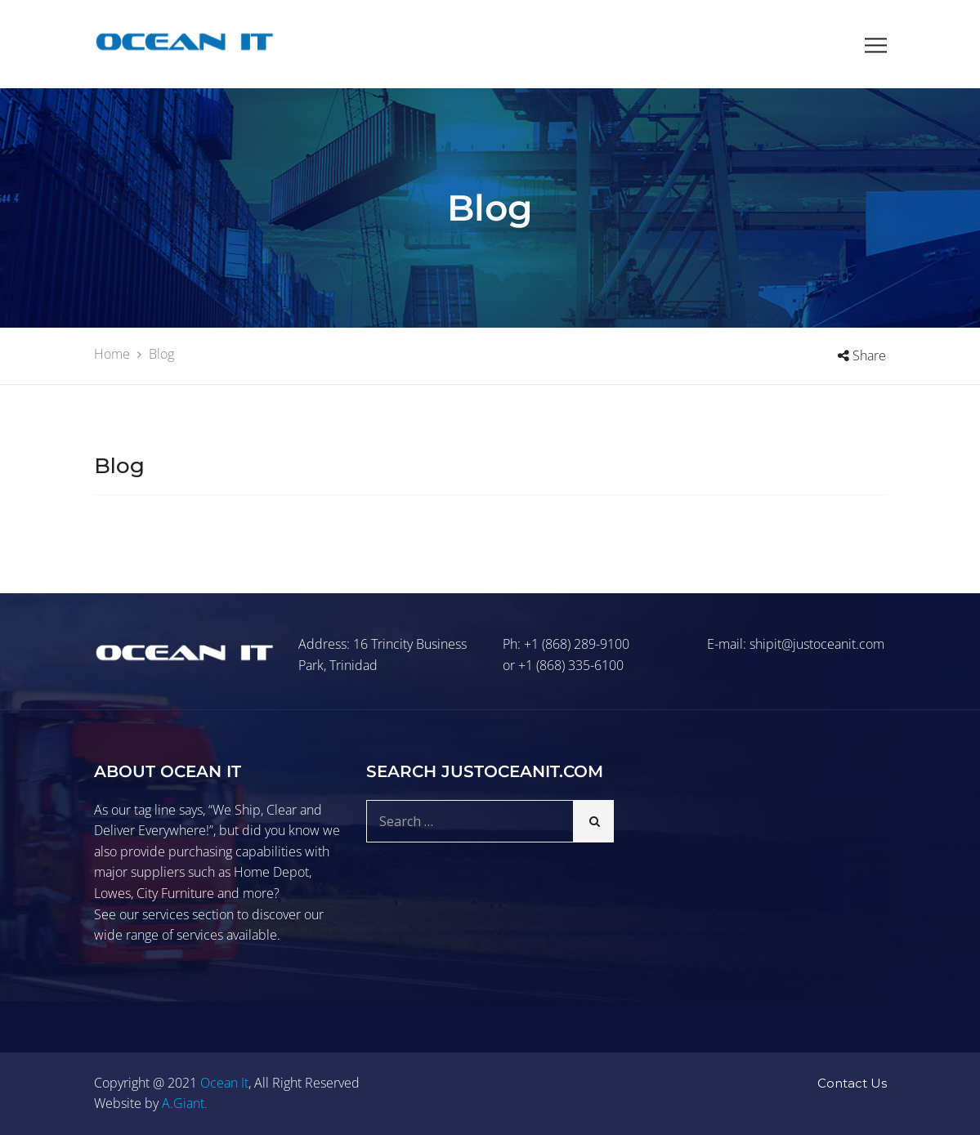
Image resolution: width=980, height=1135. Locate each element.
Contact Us (852, 1083)
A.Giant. (185, 1103)
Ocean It (224, 1083)
